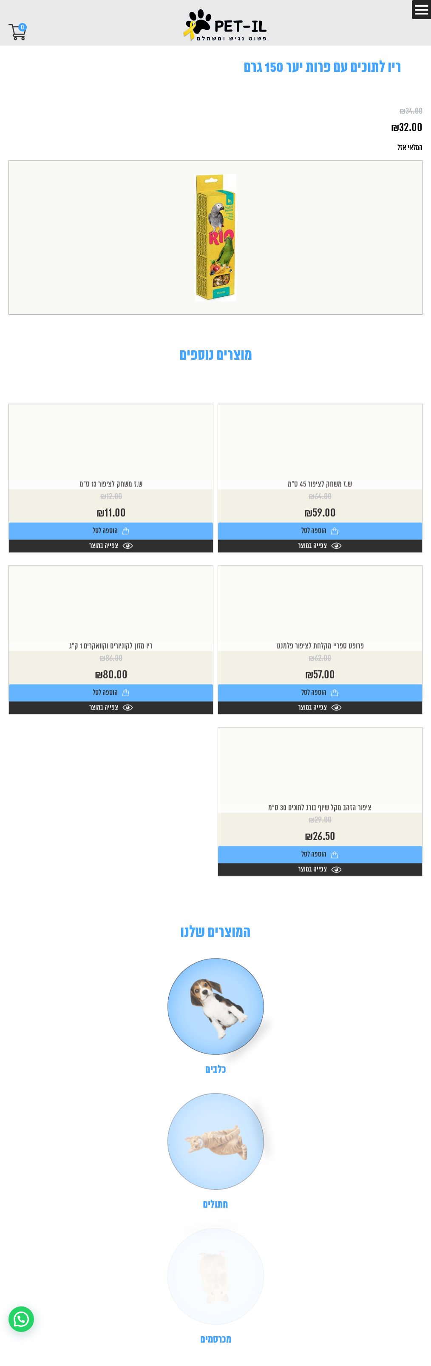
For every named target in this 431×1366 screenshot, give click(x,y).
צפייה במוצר (320, 601)
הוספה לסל (319, 586)
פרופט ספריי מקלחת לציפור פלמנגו (320, 702)
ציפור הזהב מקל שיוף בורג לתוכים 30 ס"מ (319, 863)
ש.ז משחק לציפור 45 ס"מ (320, 540)
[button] (21, 1319)
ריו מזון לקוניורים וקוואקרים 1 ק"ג (111, 702)
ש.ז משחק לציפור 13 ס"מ (110, 540)
